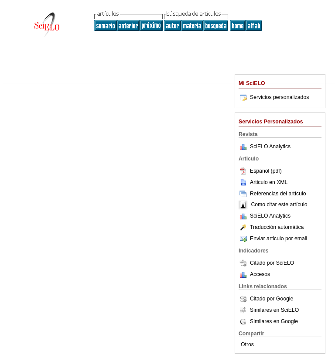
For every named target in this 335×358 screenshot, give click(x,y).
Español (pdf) (260, 171)
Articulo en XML (263, 182)
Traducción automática (271, 227)
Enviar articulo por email (273, 238)
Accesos (260, 274)
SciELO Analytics (270, 146)
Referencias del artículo (272, 194)
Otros (247, 344)
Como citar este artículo (279, 205)
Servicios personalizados (274, 97)
